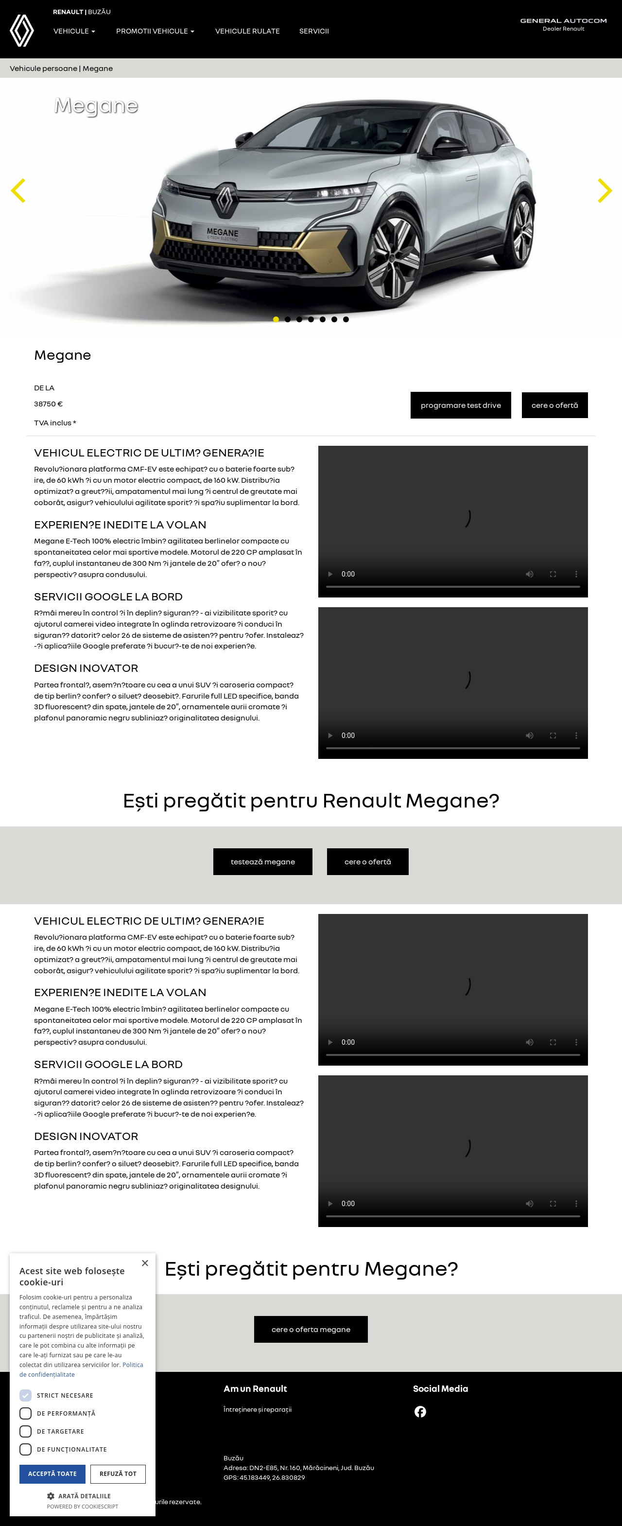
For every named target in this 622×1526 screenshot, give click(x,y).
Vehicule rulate (247, 30)
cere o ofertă (368, 861)
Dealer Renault (563, 25)
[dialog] (83, 1384)
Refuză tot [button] (118, 1474)
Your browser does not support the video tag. (453, 521)
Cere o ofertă (555, 405)
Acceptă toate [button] (52, 1474)
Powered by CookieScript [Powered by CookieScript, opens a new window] (83, 1506)
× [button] (144, 1263)
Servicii (314, 30)
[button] (17, 175)
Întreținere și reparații (258, 1409)
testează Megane (263, 861)
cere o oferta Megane (311, 1329)
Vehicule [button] (74, 30)
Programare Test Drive (461, 405)
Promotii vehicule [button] (155, 30)
